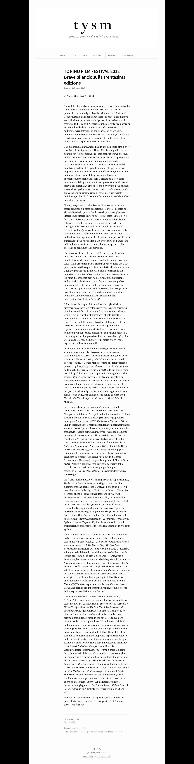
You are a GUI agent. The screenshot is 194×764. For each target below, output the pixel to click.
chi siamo (112, 55)
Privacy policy (127, 55)
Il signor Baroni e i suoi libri (74, 728)
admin (68, 88)
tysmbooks (97, 55)
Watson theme (88, 756)
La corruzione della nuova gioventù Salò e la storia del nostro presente (94, 732)
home (62, 55)
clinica (84, 55)
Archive (76, 719)
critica (73, 55)
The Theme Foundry (104, 756)
